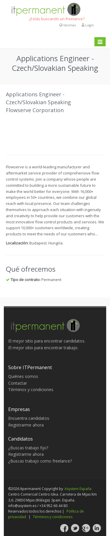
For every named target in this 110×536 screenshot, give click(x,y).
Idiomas (69, 25)
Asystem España (78, 488)
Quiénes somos (23, 376)
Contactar (17, 383)
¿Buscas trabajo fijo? (28, 448)
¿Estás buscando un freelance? (56, 18)
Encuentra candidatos (28, 418)
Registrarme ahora (26, 425)
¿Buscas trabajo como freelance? (40, 461)
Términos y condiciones (30, 389)
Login (89, 25)
